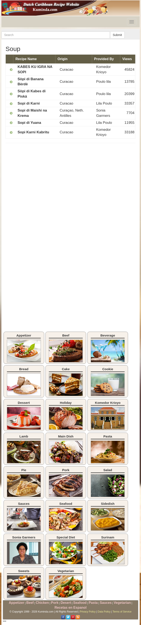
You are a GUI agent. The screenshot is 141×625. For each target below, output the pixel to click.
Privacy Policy (88, 611)
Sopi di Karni (29, 103)
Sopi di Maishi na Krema (32, 112)
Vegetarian (122, 602)
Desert (66, 602)
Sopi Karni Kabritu (33, 132)
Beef (30, 602)
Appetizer (16, 602)
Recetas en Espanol (70, 607)
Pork (55, 602)
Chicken (42, 602)
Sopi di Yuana (29, 123)
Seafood (80, 602)
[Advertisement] (41, 177)
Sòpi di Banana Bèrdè (31, 81)
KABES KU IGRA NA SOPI (35, 69)
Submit (117, 35)
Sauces (106, 602)
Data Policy (104, 611)
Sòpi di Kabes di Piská (32, 93)
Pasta (93, 602)
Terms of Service (122, 611)
